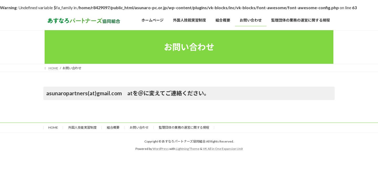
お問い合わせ (139, 127)
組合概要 (113, 127)
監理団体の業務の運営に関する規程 (184, 127)
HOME (53, 127)
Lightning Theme (188, 149)
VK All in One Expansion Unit (223, 149)
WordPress (161, 149)
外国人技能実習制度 (82, 127)
